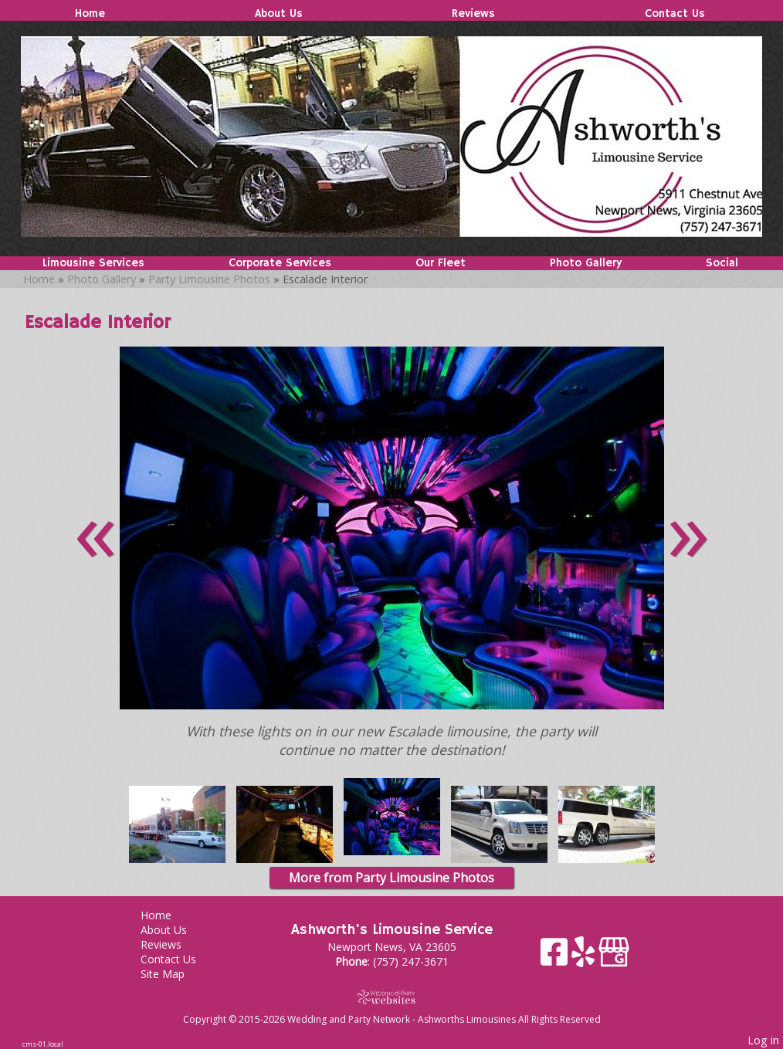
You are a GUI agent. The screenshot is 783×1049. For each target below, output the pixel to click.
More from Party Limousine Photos (391, 877)
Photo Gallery (586, 263)
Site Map (174, 973)
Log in (763, 1040)
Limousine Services (93, 263)
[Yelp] (584, 957)
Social (722, 263)
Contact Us (675, 14)
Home (90, 14)
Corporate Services (280, 263)
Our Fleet (440, 263)
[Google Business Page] (613, 957)
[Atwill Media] (391, 997)
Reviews (473, 14)
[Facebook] (556, 957)
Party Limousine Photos (209, 279)
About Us (279, 14)
